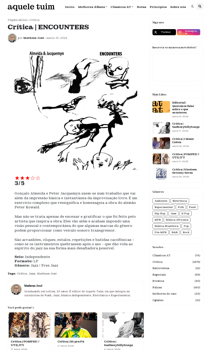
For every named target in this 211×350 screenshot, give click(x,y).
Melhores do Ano (176, 294)
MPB (158, 219)
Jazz (32, 273)
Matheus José (47, 273)
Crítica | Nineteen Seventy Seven (184, 171)
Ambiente (161, 200)
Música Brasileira (166, 226)
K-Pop (185, 213)
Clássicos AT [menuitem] (121, 7)
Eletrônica (180, 200)
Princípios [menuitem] (158, 7)
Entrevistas (176, 268)
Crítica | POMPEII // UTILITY (25, 343)
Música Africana (177, 219)
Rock (186, 232)
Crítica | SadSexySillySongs (118, 343)
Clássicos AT (176, 255)
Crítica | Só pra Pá (70, 341)
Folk (181, 207)
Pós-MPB (160, 232)
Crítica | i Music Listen (183, 140)
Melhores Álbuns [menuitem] (91, 7)
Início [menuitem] (70, 7)
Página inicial (17, 20)
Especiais (176, 275)
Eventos (176, 281)
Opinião (176, 300)
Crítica (34, 20)
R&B (175, 232)
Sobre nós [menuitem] (178, 7)
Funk (192, 207)
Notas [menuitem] (141, 7)
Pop (186, 226)
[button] (192, 6)
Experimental (164, 207)
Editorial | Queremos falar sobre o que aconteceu (183, 107)
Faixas (176, 287)
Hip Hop (160, 213)
